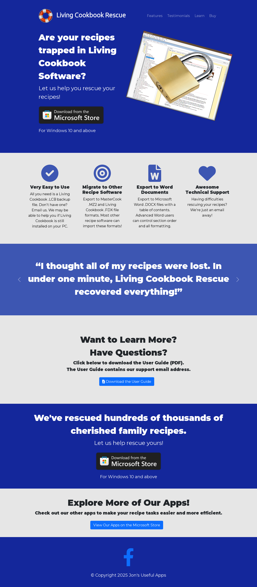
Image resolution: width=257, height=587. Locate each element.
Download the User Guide (126, 381)
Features (155, 16)
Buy (212, 16)
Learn (200, 16)
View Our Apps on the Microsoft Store (126, 525)
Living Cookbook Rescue (82, 16)
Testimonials (178, 16)
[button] (19, 279)
